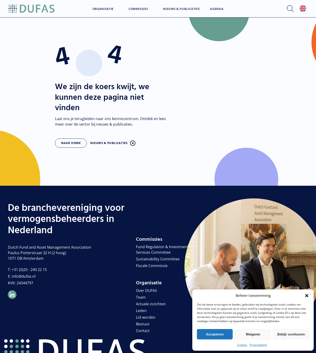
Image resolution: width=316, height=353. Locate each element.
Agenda (216, 9)
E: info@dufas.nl (22, 276)
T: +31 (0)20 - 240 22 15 (27, 269)
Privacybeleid (258, 345)
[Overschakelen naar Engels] (302, 8)
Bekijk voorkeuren (291, 334)
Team (141, 297)
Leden (141, 310)
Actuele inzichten (151, 303)
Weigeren (253, 334)
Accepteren (215, 334)
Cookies (242, 345)
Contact (143, 330)
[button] (306, 295)
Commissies (138, 9)
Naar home (71, 143)
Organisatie (103, 9)
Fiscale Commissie (152, 265)
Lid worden (145, 317)
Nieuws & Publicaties (181, 9)
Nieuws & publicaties (109, 143)
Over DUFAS (146, 290)
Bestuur (143, 324)
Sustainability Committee (158, 259)
